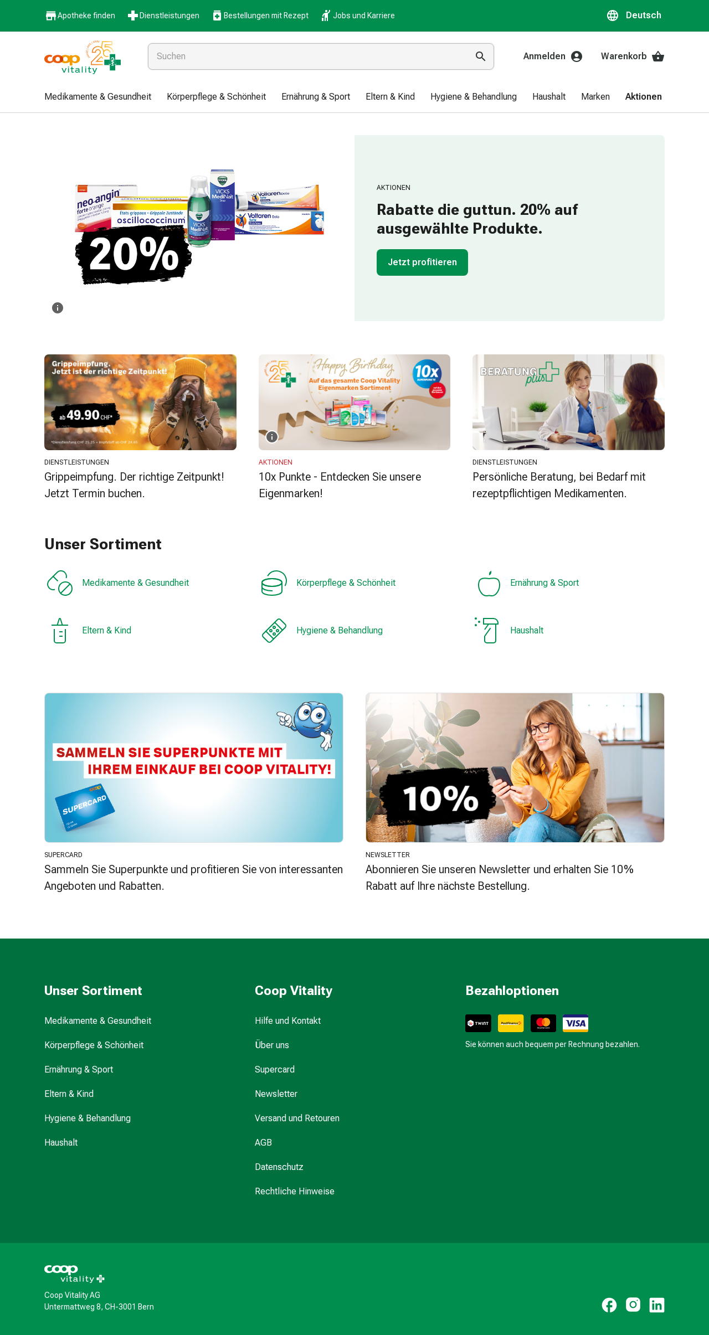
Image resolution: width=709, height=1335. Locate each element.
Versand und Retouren (297, 1118)
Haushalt (509, 630)
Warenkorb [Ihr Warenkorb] (633, 56)
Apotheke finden (79, 16)
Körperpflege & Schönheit (328, 583)
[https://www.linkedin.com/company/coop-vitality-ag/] (657, 1305)
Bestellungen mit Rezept (259, 15)
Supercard (275, 1069)
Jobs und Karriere (357, 15)
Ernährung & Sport (527, 583)
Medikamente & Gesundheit (118, 583)
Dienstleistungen (162, 15)
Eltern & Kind (89, 630)
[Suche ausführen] (480, 56)
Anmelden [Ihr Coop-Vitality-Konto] (553, 56)
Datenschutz (279, 1167)
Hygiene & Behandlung (322, 630)
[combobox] (305, 56)
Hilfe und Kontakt (288, 1021)
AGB (263, 1142)
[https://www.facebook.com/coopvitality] (609, 1305)
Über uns (272, 1045)
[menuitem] (97, 97)
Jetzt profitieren (422, 262)
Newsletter (276, 1094)
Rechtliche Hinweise (295, 1191)
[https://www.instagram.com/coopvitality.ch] (633, 1305)
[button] (635, 15)
